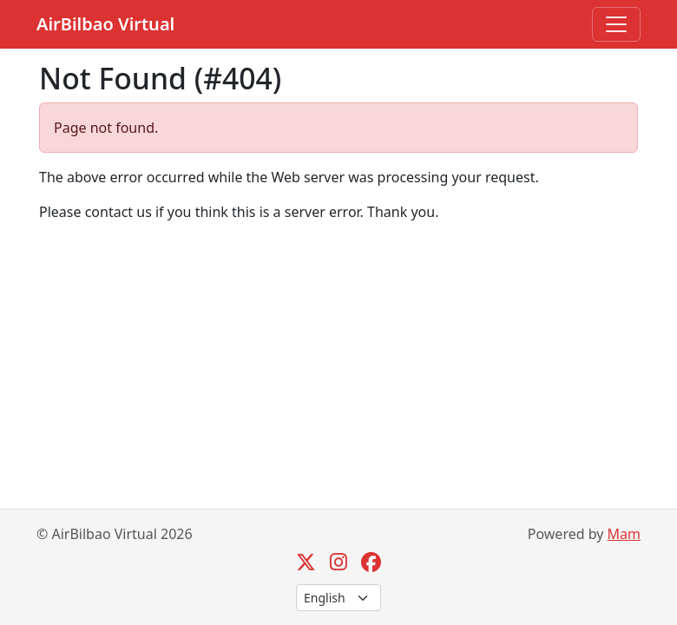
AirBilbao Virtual (105, 24)
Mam (624, 533)
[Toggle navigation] (616, 24)
